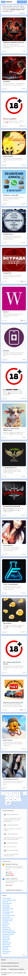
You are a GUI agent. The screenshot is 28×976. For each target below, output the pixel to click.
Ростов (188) (5, 914)
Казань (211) (5, 910)
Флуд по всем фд (8, 156)
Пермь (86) (5, 941)
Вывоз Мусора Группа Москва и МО (13, 702)
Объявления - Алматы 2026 (10, 195)
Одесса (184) (5, 917)
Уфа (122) (4, 926)
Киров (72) (5, 948)
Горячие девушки (8, 545)
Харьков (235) (6, 907)
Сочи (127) (5, 922)
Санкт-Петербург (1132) (9, 900)
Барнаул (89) (6, 939)
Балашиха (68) (6, 951)
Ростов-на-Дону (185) (8, 915)
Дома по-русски (7, 740)
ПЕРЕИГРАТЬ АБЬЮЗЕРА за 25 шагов (13, 42)
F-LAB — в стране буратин (10, 584)
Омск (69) (5, 949)
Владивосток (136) (7, 919)
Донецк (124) (5, 924)
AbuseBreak (6, 81)
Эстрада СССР (7, 273)
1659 (8, 802)
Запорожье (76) (6, 946)
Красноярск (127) (7, 920)
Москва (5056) (6, 898)
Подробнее (22, 13)
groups (6, 2)
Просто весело (7, 623)
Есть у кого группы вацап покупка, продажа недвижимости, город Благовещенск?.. (12, 820)
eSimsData (6, 350)
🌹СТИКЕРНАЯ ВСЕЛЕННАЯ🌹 (11, 506)
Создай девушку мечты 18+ (10, 779)
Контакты (3, 969)
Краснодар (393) (7, 903)
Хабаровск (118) (6, 929)
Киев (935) (5, 902)
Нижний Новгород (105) (8, 932)
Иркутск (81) (5, 944)
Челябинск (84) (6, 943)
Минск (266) (5, 905)
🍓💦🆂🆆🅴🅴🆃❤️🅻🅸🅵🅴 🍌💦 (12, 389)
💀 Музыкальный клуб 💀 (10, 467)
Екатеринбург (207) (7, 912)
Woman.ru (6, 312)
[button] (21, 2)
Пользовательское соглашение (9, 966)
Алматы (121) (5, 927)
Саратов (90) (6, 937)
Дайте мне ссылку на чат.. (10, 846)
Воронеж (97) (6, 936)
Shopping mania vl (8, 234)
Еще (24, 955)
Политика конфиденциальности (10, 963)
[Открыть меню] (18, 2)
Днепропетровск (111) (8, 931)
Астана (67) (5, 953)
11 (15, 799)
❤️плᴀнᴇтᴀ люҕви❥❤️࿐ (10, 119)
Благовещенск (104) (7, 934)
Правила (3, 960)
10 (11, 799)
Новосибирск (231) (7, 908)
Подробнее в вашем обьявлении (14, 890)
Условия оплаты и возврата (16, 969)
